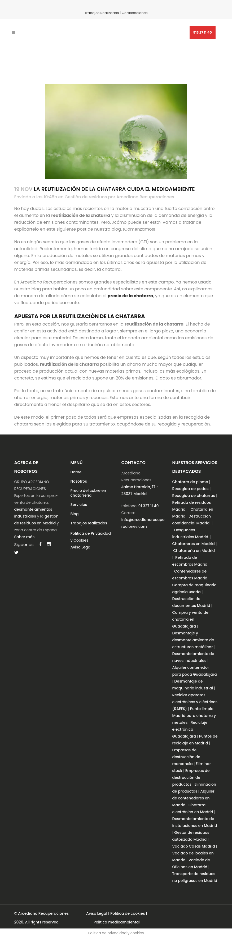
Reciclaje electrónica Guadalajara (190, 729)
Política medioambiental (117, 922)
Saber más (24, 536)
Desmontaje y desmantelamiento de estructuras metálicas (193, 639)
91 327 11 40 (148, 506)
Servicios (79, 504)
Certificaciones (135, 12)
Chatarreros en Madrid (193, 543)
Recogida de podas (190, 488)
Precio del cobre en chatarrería (88, 493)
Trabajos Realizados (101, 12)
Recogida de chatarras (193, 495)
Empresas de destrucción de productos (191, 777)
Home (76, 472)
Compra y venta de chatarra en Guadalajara (190, 619)
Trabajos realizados (89, 523)
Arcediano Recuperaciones (145, 197)
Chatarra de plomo (190, 481)
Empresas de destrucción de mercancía (186, 756)
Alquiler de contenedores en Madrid (193, 798)
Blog (75, 513)
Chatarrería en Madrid (194, 550)
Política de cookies (127, 913)
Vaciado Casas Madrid (193, 846)
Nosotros (79, 481)
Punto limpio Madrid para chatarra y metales (194, 715)
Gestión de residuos (86, 197)
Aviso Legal (81, 547)
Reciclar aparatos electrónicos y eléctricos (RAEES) (194, 701)
